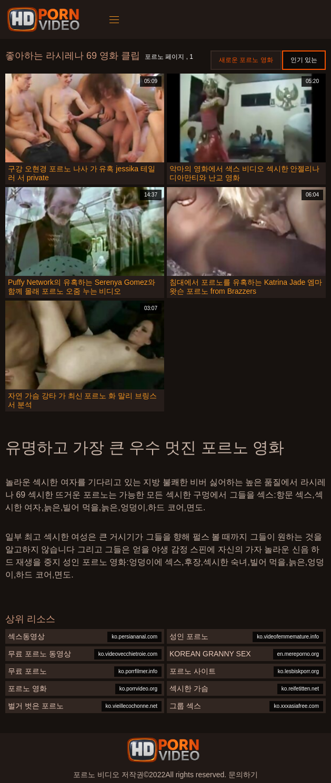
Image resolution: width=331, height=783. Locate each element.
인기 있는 (303, 60)
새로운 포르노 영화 (246, 60)
